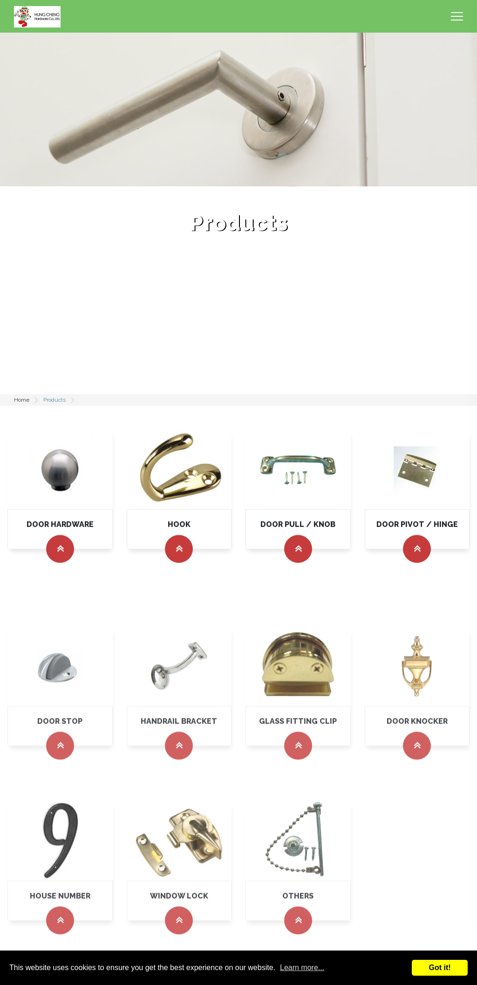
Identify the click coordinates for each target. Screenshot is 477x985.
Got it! (439, 967)
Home (21, 400)
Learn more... (302, 967)
